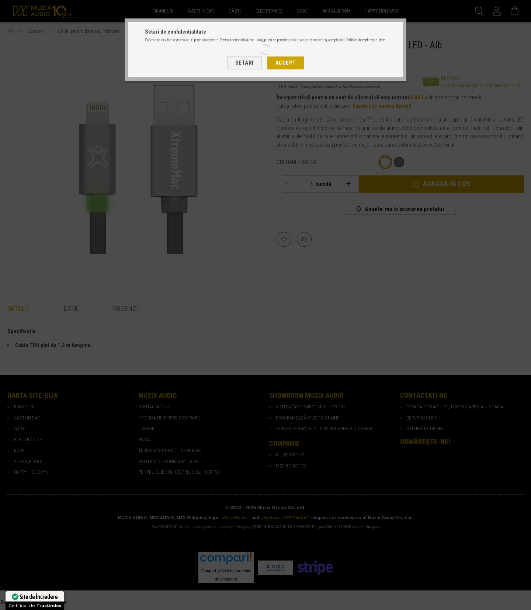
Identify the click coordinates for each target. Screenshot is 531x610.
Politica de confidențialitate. (366, 40)
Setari (244, 62)
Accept (285, 62)
